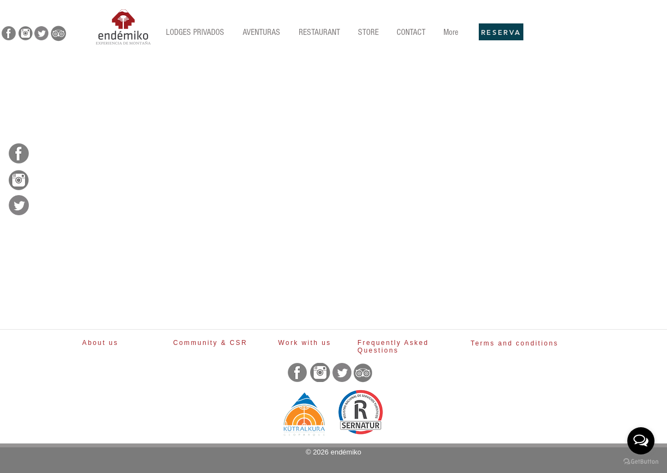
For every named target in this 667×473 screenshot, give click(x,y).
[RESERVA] (501, 31)
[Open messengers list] (640, 440)
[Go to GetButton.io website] (640, 461)
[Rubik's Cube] (123, 27)
